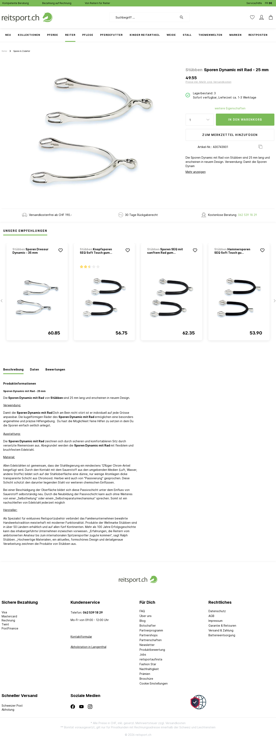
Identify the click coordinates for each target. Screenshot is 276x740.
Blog (143, 620)
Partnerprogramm (151, 630)
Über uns (146, 616)
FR (266, 2)
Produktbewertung (152, 649)
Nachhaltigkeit (149, 669)
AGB (211, 616)
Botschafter (148, 625)
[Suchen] (184, 17)
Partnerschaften (151, 640)
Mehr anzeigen (196, 171)
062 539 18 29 (247, 215)
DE (270, 2)
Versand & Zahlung (220, 630)
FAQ (142, 611)
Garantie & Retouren (222, 625)
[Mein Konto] (261, 17)
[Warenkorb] (269, 17)
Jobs (143, 654)
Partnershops (149, 635)
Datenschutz (217, 611)
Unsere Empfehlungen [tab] (25, 230)
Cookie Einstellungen (154, 683)
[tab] (13, 369)
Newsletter (147, 645)
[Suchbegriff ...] (143, 17)
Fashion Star (148, 664)
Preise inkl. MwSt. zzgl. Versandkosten (208, 81)
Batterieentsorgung (221, 635)
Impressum (215, 620)
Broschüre (146, 678)
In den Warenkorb (245, 119)
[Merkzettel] (252, 17)
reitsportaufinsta (151, 659)
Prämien (145, 673)
